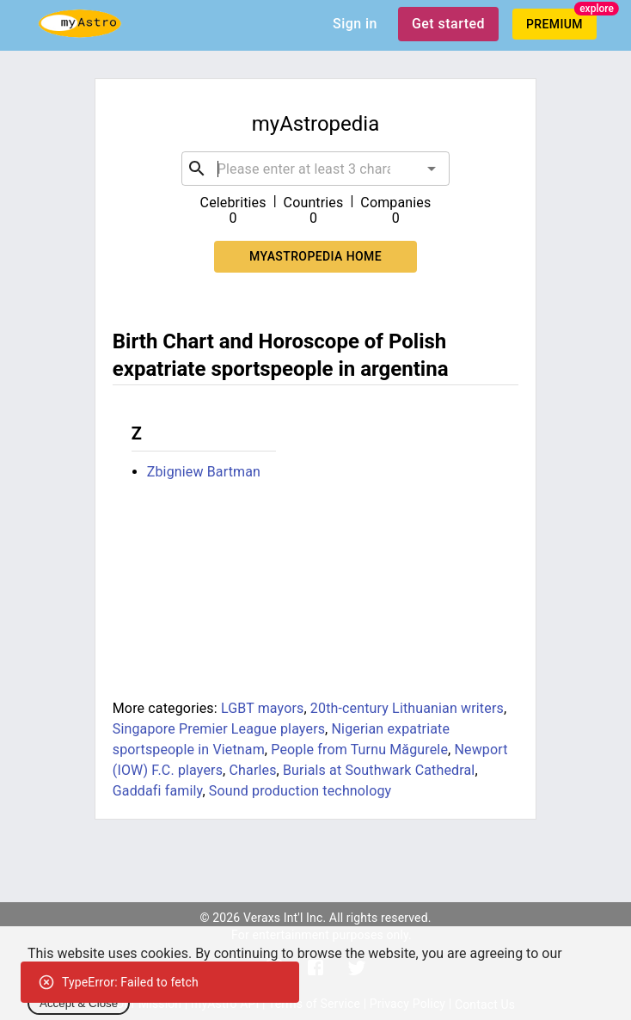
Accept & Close (79, 1003)
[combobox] (315, 168)
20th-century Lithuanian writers (407, 708)
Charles (253, 770)
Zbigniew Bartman (203, 472)
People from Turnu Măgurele (359, 749)
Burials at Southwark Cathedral (379, 770)
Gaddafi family (158, 791)
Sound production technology (300, 791)
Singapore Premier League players (219, 729)
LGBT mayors (262, 708)
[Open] (432, 169)
